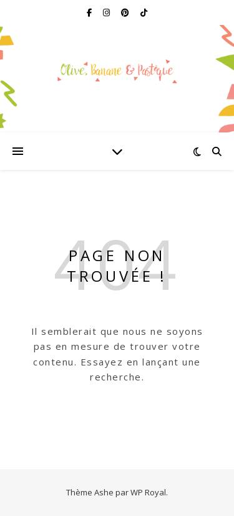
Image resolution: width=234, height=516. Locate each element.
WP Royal (148, 492)
